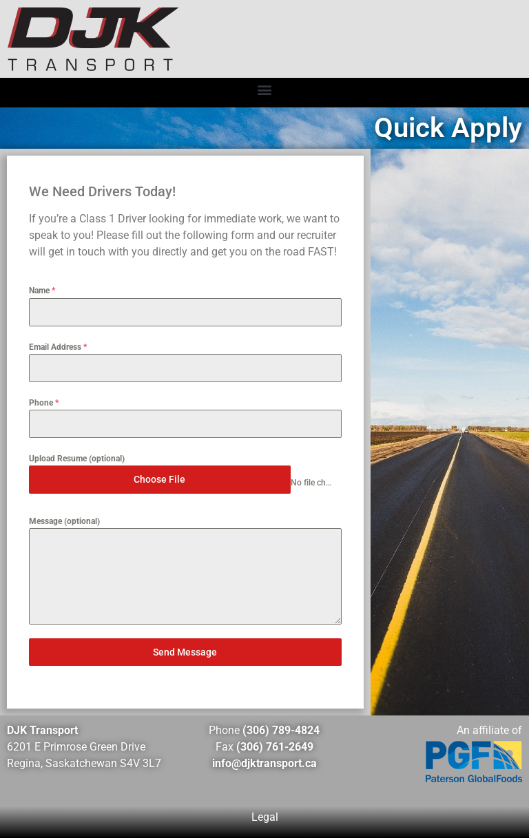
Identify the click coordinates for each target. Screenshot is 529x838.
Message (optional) (64, 521)
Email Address (58, 347)
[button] (264, 89)
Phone (44, 403)
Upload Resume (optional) (77, 458)
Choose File (159, 479)
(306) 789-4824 (281, 730)
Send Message (185, 652)
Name (42, 290)
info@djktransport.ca (264, 763)
